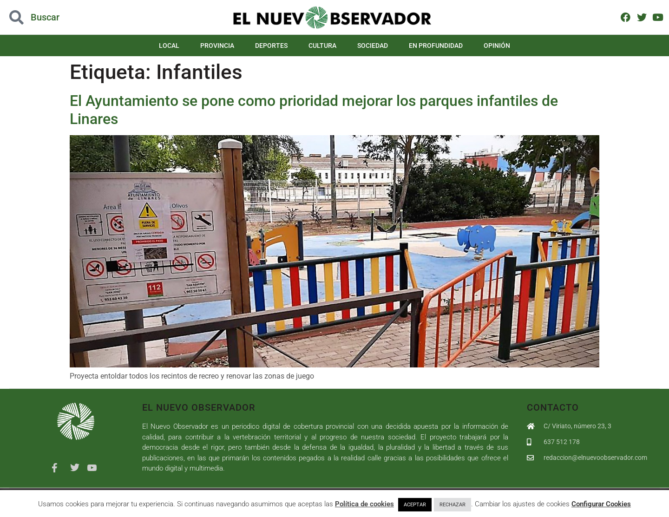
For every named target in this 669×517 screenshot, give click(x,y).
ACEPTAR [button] (415, 505)
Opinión (497, 45)
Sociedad (372, 45)
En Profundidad (436, 45)
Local (169, 45)
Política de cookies (364, 504)
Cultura (322, 45)
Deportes (271, 45)
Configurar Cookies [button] (601, 504)
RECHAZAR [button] (452, 505)
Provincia (217, 45)
